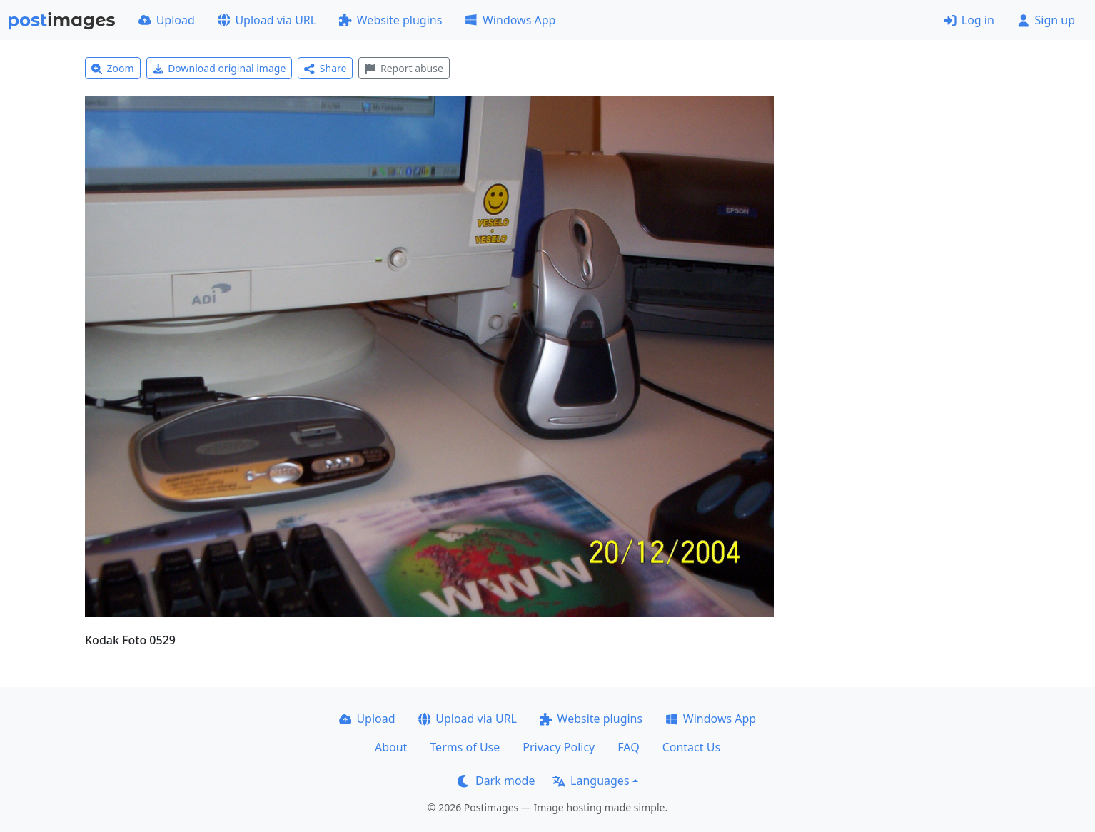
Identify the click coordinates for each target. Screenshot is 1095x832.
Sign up (1046, 20)
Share (325, 68)
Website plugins (390, 20)
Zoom (112, 68)
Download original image (219, 68)
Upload (166, 20)
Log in (969, 20)
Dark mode (496, 780)
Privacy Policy (559, 747)
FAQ (628, 747)
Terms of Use (465, 747)
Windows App (510, 20)
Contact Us (691, 747)
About (391, 747)
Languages (590, 780)
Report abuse (404, 68)
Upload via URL (267, 20)
